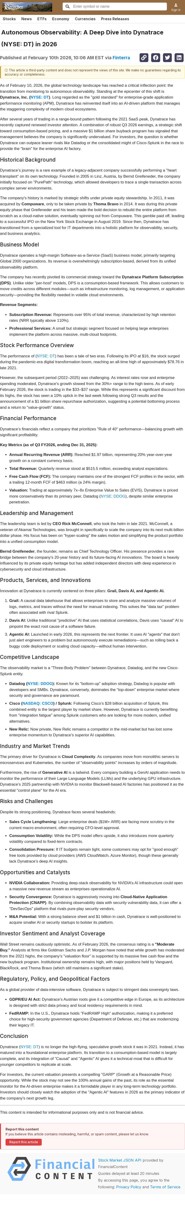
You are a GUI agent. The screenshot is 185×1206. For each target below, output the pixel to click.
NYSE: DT (39, 97)
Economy (60, 19)
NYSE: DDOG (113, 496)
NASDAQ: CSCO (37, 703)
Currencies (85, 19)
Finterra (121, 57)
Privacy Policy (128, 1187)
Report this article (23, 1142)
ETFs (42, 19)
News (26, 19)
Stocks (9, 19)
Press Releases (115, 19)
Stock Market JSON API (119, 1160)
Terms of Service (165, 1187)
